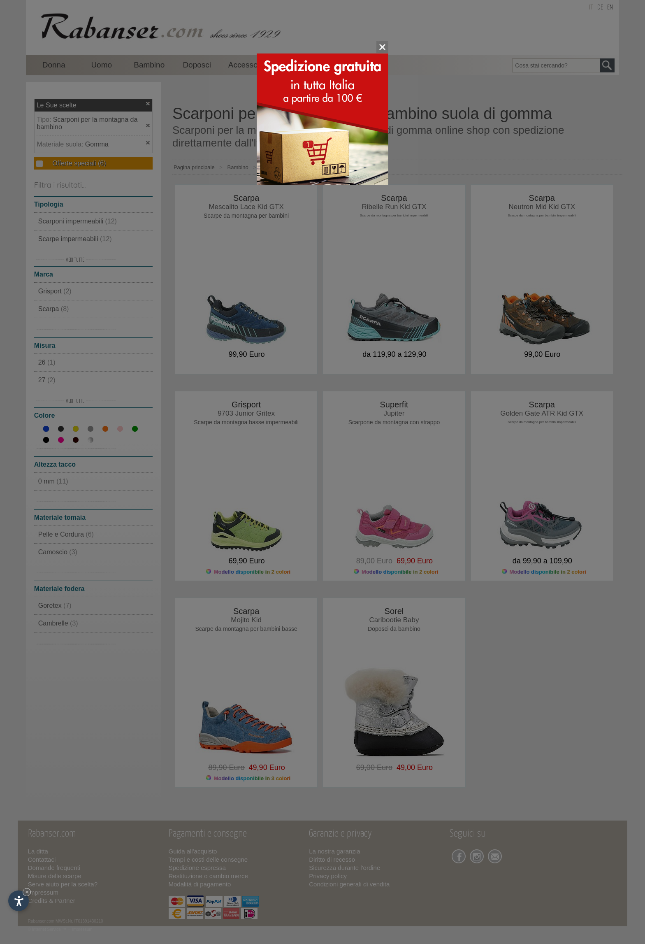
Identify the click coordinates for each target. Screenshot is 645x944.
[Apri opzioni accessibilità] (18, 901)
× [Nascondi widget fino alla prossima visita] (26, 892)
